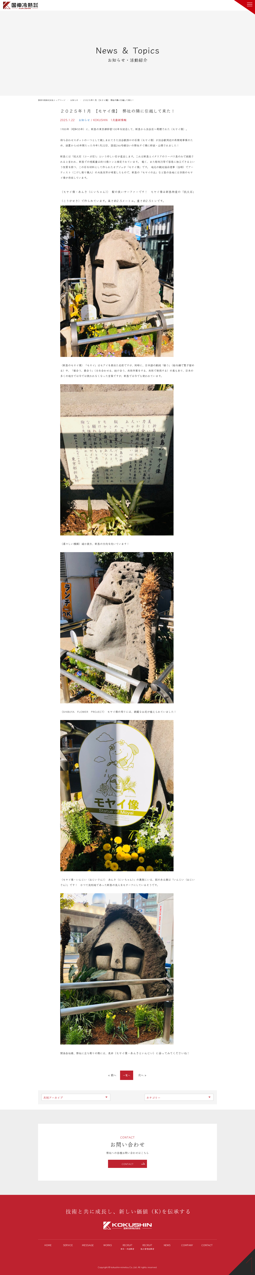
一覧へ (126, 1075)
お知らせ (84, 120)
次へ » (142, 1075)
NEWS (167, 1245)
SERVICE (68, 1245)
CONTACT (128, 1164)
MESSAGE (88, 1245)
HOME (48, 1245)
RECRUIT (127, 1247)
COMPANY (187, 1245)
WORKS (107, 1245)
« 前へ (112, 1075)
